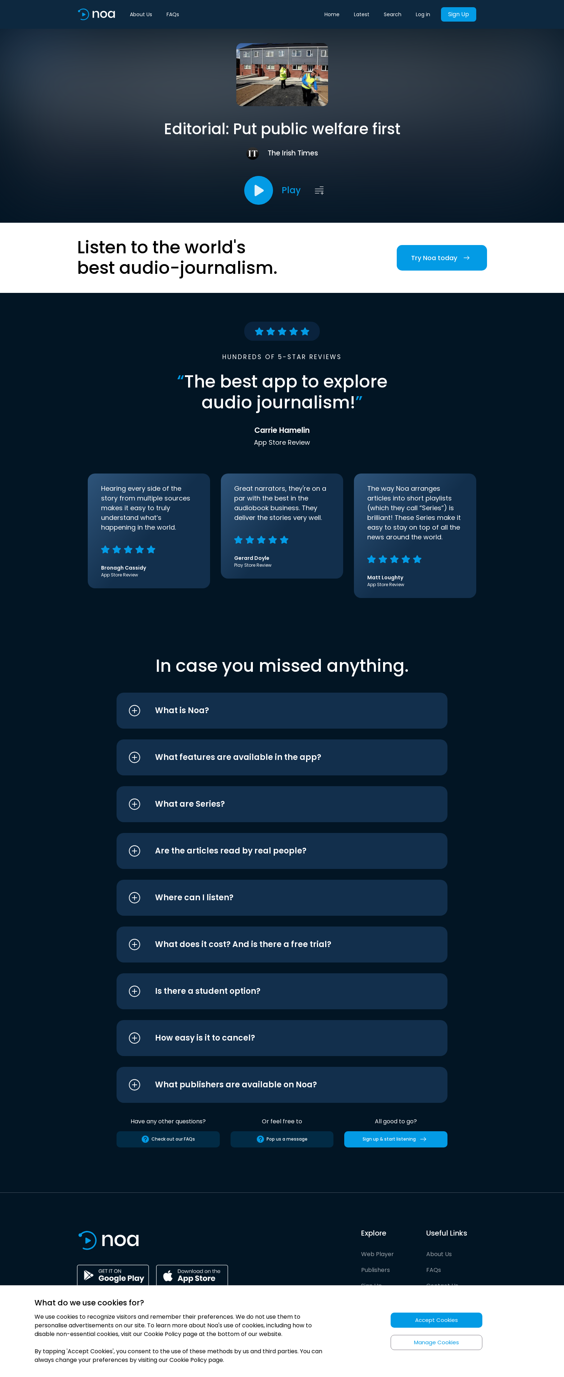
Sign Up (458, 14)
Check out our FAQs (168, 1139)
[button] (268, 711)
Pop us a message (282, 1139)
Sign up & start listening (396, 1139)
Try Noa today (442, 257)
